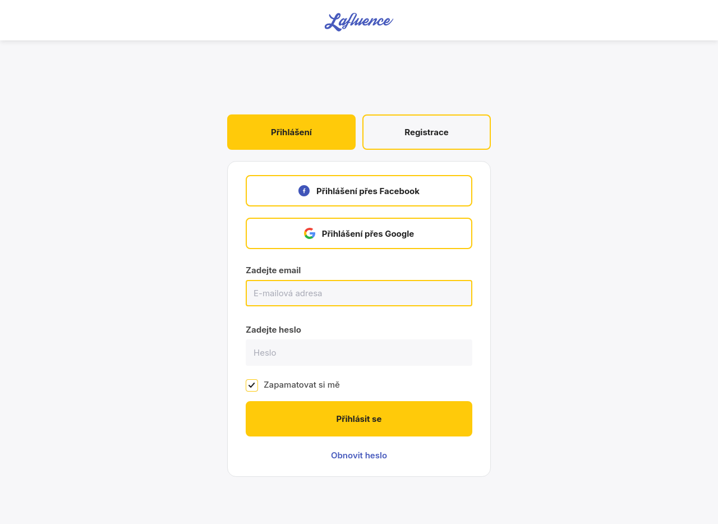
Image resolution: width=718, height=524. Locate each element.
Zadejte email (273, 270)
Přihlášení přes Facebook (359, 190)
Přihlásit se (359, 418)
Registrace (426, 132)
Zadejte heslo (273, 329)
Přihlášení (291, 132)
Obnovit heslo (359, 455)
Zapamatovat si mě (302, 384)
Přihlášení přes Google (359, 233)
